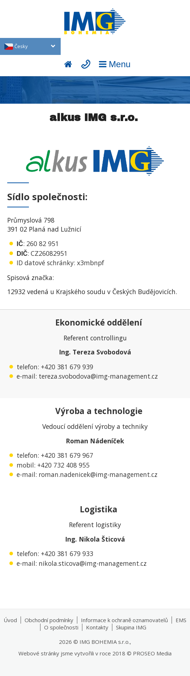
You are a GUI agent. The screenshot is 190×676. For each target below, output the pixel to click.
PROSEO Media (152, 653)
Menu (114, 64)
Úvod (10, 620)
